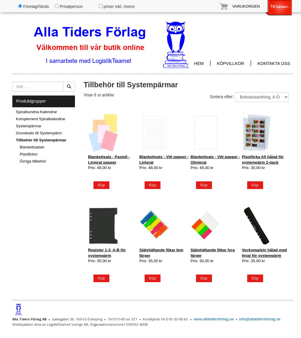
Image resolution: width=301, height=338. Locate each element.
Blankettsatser (32, 147)
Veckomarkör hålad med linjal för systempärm (264, 252)
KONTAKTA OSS (273, 63)
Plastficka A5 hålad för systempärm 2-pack (263, 159)
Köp (101, 185)
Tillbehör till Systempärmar (41, 140)
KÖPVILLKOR (230, 63)
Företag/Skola (33, 6)
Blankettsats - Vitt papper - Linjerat (164, 159)
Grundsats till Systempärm (39, 133)
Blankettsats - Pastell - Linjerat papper (109, 159)
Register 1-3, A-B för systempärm (107, 252)
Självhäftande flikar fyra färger (212, 252)
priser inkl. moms (117, 6)
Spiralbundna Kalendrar (36, 112)
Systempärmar (28, 126)
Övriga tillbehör (33, 161)
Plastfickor (29, 154)
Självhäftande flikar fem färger (161, 252)
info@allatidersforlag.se (259, 319)
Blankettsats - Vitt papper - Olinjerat (215, 159)
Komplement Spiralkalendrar (40, 119)
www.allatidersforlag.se (214, 319)
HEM (199, 63)
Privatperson (69, 6)
